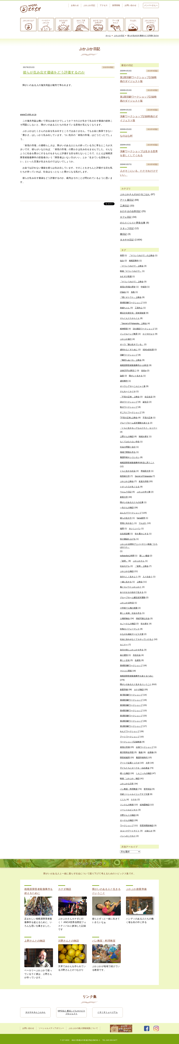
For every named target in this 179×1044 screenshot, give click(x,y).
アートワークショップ (130, 737)
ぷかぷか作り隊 (143, 492)
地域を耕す (144, 436)
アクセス (104, 5)
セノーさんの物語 (128, 624)
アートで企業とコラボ (130, 763)
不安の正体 (147, 417)
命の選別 (124, 655)
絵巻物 (151, 752)
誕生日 (146, 402)
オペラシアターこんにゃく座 (132, 386)
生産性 (138, 660)
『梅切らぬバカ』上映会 (131, 360)
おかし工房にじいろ (81, 22)
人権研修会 (125, 618)
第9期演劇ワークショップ (131, 302)
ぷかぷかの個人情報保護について (83, 1028)
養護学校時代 (142, 757)
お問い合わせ (130, 5)
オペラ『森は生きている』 (131, 344)
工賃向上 (139, 308)
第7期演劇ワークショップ (131, 695)
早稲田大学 (145, 471)
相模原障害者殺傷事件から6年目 (134, 365)
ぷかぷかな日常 (127, 784)
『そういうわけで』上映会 (131, 281)
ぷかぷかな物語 (127, 571)
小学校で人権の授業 (129, 608)
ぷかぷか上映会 (127, 481)
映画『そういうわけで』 (131, 271)
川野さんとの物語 (128, 815)
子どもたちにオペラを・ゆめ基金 (134, 768)
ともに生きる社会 (128, 471)
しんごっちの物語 (144, 773)
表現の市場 (125, 747)
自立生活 (148, 397)
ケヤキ (134, 799)
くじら (123, 799)
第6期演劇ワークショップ (131, 700)
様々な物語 (125, 773)
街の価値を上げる (128, 539)
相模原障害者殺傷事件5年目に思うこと (137, 462)
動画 (141, 752)
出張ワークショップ (145, 747)
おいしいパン (135, 528)
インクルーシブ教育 (129, 334)
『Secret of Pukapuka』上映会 (133, 323)
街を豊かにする (142, 534)
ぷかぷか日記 (89, 5)
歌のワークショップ (129, 407)
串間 (122, 255)
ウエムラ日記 (126, 492)
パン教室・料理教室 (129, 789)
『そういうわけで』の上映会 (141, 255)
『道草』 (124, 561)
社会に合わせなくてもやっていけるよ (136, 639)
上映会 (140, 582)
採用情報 (116, 5)
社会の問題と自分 (128, 447)
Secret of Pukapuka (143, 476)
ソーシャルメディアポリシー (51, 1028)
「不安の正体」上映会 (130, 397)
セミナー (124, 644)
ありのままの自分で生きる (131, 592)
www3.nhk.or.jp (28, 114)
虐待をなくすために (129, 349)
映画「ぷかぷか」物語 (130, 778)
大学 (148, 763)
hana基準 (141, 518)
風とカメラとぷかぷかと (131, 587)
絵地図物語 (145, 805)
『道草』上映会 (142, 566)
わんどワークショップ (130, 731)
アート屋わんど (115, 22)
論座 (122, 376)
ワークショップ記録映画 (131, 742)
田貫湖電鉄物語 (147, 825)
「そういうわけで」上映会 (131, 266)
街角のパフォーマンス (130, 629)
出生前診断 (125, 534)
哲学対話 (148, 789)
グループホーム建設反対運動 (132, 597)
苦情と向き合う (127, 523)
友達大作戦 (144, 481)
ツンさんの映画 (127, 805)
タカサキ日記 (108, 67)
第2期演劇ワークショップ (131, 721)
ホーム (108, 36)
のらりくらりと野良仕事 (132, 223)
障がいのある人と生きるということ (135, 684)
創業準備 (124, 689)
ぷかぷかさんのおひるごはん (135, 194)
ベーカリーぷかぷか (46, 22)
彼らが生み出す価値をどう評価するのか (143, 36)
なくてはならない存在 (130, 442)
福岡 (122, 528)
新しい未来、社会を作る (131, 613)
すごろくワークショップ (131, 412)
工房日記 (124, 206)
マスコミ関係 (126, 671)
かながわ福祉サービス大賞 (131, 634)
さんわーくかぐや (128, 391)
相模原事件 (134, 260)
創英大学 (124, 497)
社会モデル (125, 566)
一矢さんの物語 (127, 507)
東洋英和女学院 (127, 752)
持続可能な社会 (143, 618)
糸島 (133, 292)
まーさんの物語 (127, 820)
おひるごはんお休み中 (98, 22)
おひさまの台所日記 (130, 211)
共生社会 (137, 655)
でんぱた (133, 21)
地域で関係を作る (128, 452)
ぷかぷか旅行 (126, 339)
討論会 (123, 292)
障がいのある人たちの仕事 (131, 502)
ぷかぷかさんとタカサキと (150, 22)
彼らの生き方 (126, 518)
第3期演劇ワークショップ (131, 716)
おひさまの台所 (63, 22)
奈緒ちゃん (125, 308)
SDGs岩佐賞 (148, 349)
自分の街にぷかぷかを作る (131, 650)
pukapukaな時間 (127, 556)
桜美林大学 (125, 476)
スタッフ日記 (127, 228)
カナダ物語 (139, 689)
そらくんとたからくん (130, 318)
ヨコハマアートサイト (130, 831)
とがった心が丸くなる (130, 487)
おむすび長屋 (126, 276)
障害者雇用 (125, 757)
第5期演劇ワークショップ (131, 705)
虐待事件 (124, 381)
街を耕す (145, 624)
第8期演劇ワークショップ (131, 665)
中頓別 (144, 287)
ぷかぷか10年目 (127, 603)
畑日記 (123, 234)
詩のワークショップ (129, 402)
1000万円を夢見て (128, 370)
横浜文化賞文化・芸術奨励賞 (132, 313)
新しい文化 (125, 660)
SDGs (143, 370)
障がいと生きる (136, 376)
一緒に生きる (126, 582)
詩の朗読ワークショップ (143, 329)
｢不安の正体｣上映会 (129, 417)
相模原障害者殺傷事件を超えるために (136, 676)
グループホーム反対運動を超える (134, 423)
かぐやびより (148, 334)
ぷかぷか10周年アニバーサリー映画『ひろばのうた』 (138, 545)
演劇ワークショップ (129, 355)
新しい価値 (144, 556)
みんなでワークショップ (131, 513)
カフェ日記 (126, 217)
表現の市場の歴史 (128, 287)
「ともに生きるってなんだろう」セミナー (138, 428)
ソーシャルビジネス (129, 810)
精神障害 (124, 329)
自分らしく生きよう (129, 577)
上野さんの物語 (127, 436)
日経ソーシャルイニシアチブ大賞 (134, 794)
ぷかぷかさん (139, 561)
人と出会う (147, 577)
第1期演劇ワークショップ (131, 726)
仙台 (122, 260)
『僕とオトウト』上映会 (131, 297)
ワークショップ (127, 825)
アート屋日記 (127, 200)
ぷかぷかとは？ (28, 21)
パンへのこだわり (128, 836)
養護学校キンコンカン (130, 457)
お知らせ (75, 5)
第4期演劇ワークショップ (131, 710)
